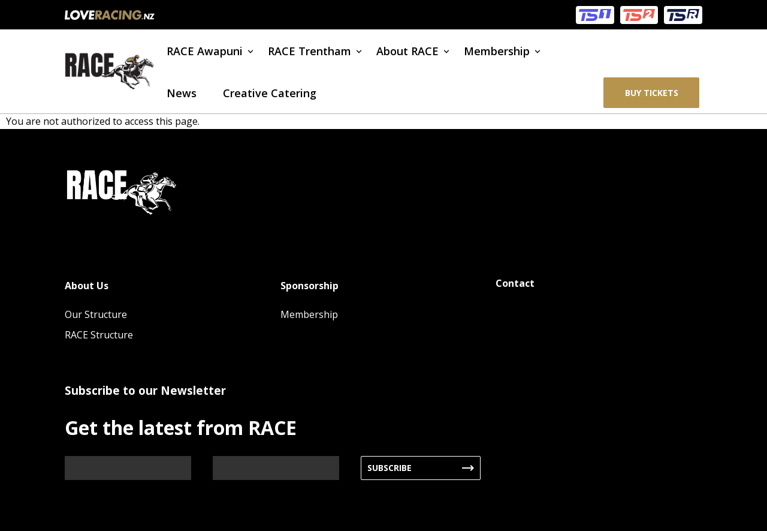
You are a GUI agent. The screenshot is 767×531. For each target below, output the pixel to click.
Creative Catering (269, 93)
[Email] (276, 468)
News (182, 93)
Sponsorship (309, 285)
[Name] (128, 468)
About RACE (407, 51)
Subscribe (389, 467)
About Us (86, 285)
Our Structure (96, 314)
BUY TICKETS (651, 92)
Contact (515, 283)
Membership (497, 51)
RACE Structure (99, 334)
